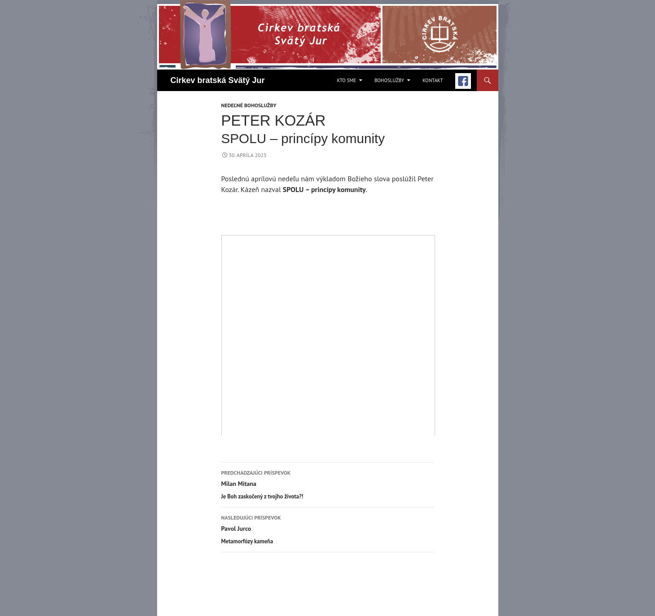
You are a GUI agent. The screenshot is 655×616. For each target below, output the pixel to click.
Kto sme (346, 80)
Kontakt (432, 80)
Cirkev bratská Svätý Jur (218, 80)
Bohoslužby (389, 80)
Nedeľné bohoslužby (249, 105)
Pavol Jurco (327, 529)
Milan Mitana (327, 484)
